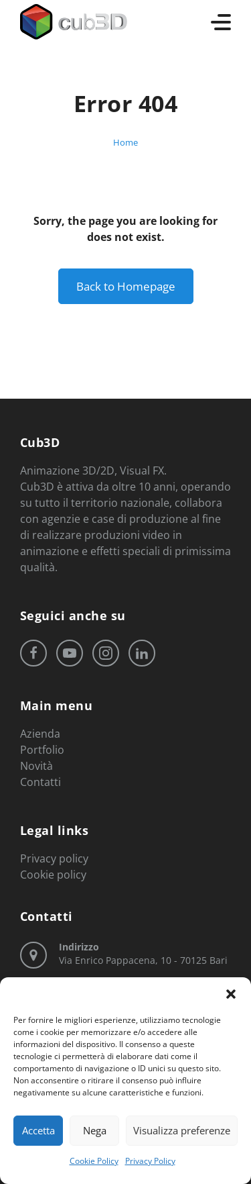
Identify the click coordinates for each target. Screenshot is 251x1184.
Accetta (38, 1130)
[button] (231, 994)
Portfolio (42, 749)
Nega (94, 1130)
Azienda (40, 733)
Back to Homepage (125, 286)
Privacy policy (54, 858)
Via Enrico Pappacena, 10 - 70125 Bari (143, 953)
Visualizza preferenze (181, 1130)
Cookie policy (53, 874)
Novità (36, 765)
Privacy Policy (150, 1161)
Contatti (40, 782)
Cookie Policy (94, 1161)
